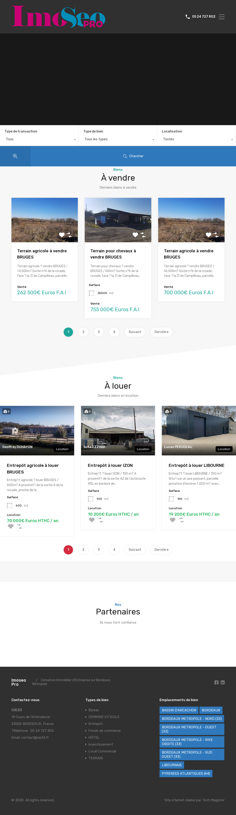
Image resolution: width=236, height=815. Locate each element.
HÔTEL (94, 737)
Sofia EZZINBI (94, 447)
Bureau (93, 710)
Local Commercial (102, 751)
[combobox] (39, 140)
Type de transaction (21, 131)
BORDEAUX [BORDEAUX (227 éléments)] (211, 710)
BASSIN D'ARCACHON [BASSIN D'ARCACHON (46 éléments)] (179, 710)
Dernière (161, 332)
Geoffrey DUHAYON (17, 447)
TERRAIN (95, 758)
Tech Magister (213, 800)
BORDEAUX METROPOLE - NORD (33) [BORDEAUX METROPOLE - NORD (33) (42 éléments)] (192, 719)
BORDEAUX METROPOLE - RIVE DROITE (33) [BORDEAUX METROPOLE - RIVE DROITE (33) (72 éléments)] (187, 742)
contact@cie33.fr (35, 737)
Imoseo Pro (18, 682)
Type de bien (93, 131)
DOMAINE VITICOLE (103, 717)
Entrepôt (95, 724)
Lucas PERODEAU (178, 447)
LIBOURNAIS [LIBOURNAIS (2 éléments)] (172, 765)
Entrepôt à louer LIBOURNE (197, 465)
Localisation (172, 131)
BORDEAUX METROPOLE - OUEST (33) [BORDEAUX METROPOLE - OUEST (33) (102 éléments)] (189, 729)
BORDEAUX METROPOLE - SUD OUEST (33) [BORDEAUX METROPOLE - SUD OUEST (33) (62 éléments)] (187, 754)
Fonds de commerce (104, 731)
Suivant (135, 332)
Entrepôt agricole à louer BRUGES (33, 469)
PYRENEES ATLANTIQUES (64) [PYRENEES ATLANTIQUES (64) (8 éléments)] (186, 773)
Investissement (100, 744)
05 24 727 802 (203, 17)
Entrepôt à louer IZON (110, 465)
